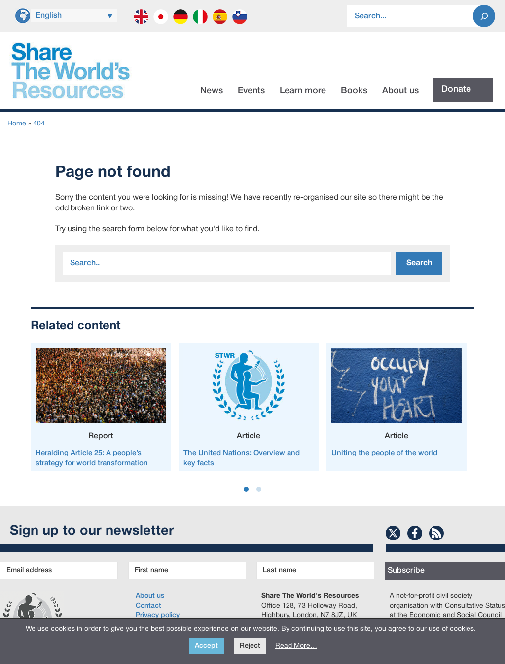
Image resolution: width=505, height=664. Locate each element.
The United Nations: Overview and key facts (241, 458)
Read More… (296, 646)
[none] (74, 14)
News (211, 91)
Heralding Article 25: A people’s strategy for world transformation (92, 458)
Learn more (303, 91)
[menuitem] (74, 16)
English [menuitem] (49, 15)
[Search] (484, 16)
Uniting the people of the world (384, 453)
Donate (456, 89)
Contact (148, 606)
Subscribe (406, 570)
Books (354, 91)
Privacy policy (158, 615)
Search (419, 263)
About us (400, 91)
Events (251, 91)
